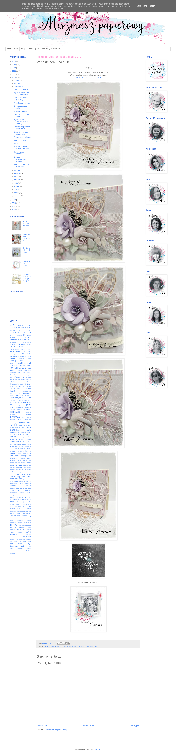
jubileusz (12, 419)
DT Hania (27, 335)
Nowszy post (42, 726)
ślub (22, 546)
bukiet (23, 389)
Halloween (23, 349)
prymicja (12, 497)
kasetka (22, 458)
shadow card (27, 511)
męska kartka (26, 477)
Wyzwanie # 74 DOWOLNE (26, 264)
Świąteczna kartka (20, 140)
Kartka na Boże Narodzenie (26, 238)
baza (20, 382)
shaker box (15, 513)
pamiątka (28, 488)
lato (25, 469)
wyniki (28, 532)
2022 (14, 71)
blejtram (28, 384)
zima (11, 541)
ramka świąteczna (15, 506)
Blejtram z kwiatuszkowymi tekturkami (20, 159)
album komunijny (24, 375)
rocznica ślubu (15, 509)
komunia (18, 465)
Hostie (12, 352)
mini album (27, 472)
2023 (14, 68)
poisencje (23, 495)
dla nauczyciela (24, 400)
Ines (18, 351)
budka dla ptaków (15, 389)
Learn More (142, 6)
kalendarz (20, 419)
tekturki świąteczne (16, 520)
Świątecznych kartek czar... (26, 250)
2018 (14, 203)
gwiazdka (12, 414)
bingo (21, 384)
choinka (28, 389)
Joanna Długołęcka (57, 646)
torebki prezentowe (24, 522)
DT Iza (18, 337)
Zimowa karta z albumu (22, 137)
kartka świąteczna (24, 453)
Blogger (97, 749)
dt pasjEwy (22, 402)
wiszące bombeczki (16, 532)
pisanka (21, 492)
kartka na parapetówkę (24, 437)
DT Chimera (18, 335)
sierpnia (17, 173)
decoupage (27, 393)
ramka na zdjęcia (20, 502)
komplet (12, 460)
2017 (14, 206)
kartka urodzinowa (18, 441)
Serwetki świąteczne (24, 370)
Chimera (13, 332)
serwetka (12, 511)
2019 (14, 200)
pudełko (28, 497)
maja (16, 183)
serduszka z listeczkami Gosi (88, 646)
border (24, 386)
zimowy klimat (17, 541)
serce (29, 509)
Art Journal (22, 328)
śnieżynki (20, 548)
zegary (29, 539)
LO (30, 363)
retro (24, 506)
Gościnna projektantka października (22, 128)
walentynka (13, 527)
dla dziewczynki (15, 398)
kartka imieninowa (25, 425)
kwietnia (17, 186)
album (28, 372)
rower (24, 509)
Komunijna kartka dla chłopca (21, 115)
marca (16, 189)
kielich (29, 458)
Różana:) (17, 144)
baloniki (28, 379)
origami (20, 483)
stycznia (17, 196)
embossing (17, 405)
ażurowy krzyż (20, 379)
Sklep (23, 49)
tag (30, 516)
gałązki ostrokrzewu (16, 407)
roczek (29, 506)
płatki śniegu (27, 499)
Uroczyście (13, 372)
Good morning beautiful (26, 223)
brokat (29, 386)
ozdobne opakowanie (17, 488)
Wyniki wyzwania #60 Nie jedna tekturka (21, 93)
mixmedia (13, 476)
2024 (14, 65)
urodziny (13, 525)
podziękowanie (14, 495)
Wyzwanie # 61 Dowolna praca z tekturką (21, 122)
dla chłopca (26, 395)
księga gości (22, 467)
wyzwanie (14, 534)
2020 (14, 77)
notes (11, 481)
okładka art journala (25, 481)
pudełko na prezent (16, 499)
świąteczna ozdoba (16, 550)
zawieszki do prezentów (17, 539)
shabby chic (19, 511)
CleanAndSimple (23, 333)
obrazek (16, 481)
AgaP (12, 325)
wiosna (29, 529)
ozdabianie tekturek (24, 486)
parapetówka (13, 492)
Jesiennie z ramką (20, 111)
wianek (21, 527)
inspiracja (15, 417)
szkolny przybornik (22, 515)
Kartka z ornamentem (21, 89)
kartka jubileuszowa (17, 427)
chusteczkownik (26, 391)
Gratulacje (16, 349)
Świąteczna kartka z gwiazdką (21, 99)
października (19, 87)
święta (28, 551)
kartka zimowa (20, 448)
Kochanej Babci (25, 358)
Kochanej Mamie (16, 361)
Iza (23, 351)
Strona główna (12, 49)
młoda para (14, 479)
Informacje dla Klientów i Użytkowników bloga (45, 49)
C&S (29, 330)
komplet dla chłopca (24, 460)
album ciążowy (14, 375)
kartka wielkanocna (16, 446)
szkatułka (13, 515)
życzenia (12, 553)
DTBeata (13, 345)
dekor (11, 395)
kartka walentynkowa (24, 444)
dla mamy (25, 398)
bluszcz (12, 386)
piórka (29, 492)
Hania (29, 349)
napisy (21, 479)
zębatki (24, 541)
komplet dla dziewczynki (17, 462)
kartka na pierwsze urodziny (20, 439)
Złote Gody (21, 372)
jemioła (29, 417)
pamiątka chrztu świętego (20, 490)
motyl (18, 477)
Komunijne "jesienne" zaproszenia (21, 133)
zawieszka (27, 537)
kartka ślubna (73, 646)
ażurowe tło (19, 377)
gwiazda (28, 412)
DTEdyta (21, 345)
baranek (12, 382)
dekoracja (17, 395)
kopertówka (27, 465)
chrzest (12, 391)
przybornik (20, 497)
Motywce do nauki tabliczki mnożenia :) (22, 148)
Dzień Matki (18, 347)
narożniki (28, 479)
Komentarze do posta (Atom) (56, 730)
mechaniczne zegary (16, 472)
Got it (152, 6)
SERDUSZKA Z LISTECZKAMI (88, 78)
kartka (66, 646)
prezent (29, 495)
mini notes (26, 474)
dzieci (29, 402)
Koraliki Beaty (22, 363)
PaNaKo (13, 368)
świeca (29, 548)
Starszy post (134, 726)
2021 (14, 74)
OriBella (13, 365)
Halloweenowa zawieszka (19, 153)
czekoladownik (15, 393)
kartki (12, 456)
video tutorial (22, 525)
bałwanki (28, 382)
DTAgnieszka (27, 342)
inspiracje (47, 646)
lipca (16, 177)
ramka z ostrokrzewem (23, 504)
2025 (14, 61)
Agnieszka (21, 325)
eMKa (11, 405)
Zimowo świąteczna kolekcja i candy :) (27, 278)
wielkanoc (21, 530)
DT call (26, 340)
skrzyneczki (27, 513)
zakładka (28, 534)
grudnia (17, 80)
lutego (16, 193)
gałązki (28, 405)
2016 (14, 209)
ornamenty (28, 483)
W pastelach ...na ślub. (22, 103)
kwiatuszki (19, 470)
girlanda (19, 409)
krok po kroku (14, 467)
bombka (18, 386)
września (17, 170)
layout (29, 469)
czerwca (17, 180)
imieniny (28, 414)
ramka (12, 502)
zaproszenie (13, 537)
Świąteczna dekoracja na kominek (22, 165)
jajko (23, 417)
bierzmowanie (14, 384)
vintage (28, 525)
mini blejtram (15, 474)
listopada (17, 83)
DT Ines (12, 337)
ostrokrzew (13, 486)
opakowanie (13, 483)
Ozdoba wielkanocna (24, 365)
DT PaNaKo (19, 340)
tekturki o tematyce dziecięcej (20, 518)
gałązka (23, 405)
